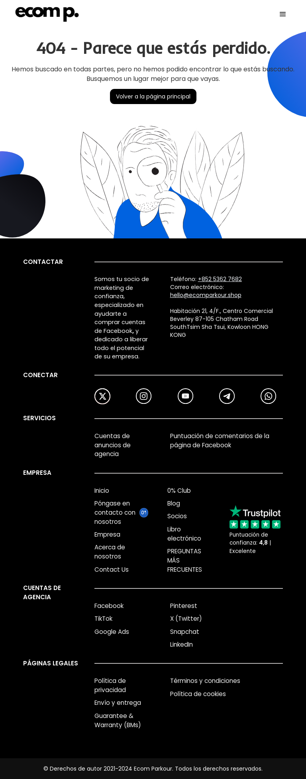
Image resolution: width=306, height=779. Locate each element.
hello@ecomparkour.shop (205, 295)
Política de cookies (198, 694)
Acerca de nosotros (109, 552)
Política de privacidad (110, 685)
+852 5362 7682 (220, 279)
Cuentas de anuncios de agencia (112, 445)
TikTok (103, 618)
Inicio (101, 490)
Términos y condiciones (205, 681)
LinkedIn (181, 644)
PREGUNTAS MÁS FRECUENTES (184, 560)
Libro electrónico (184, 534)
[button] (283, 14)
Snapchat (184, 632)
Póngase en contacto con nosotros (114, 512)
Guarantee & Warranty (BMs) (117, 720)
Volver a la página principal (153, 96)
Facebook (109, 606)
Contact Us (111, 569)
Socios (177, 516)
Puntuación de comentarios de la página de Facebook (219, 440)
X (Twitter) (186, 618)
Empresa (107, 534)
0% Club (179, 490)
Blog (173, 503)
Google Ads (111, 632)
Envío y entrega (117, 702)
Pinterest (183, 606)
